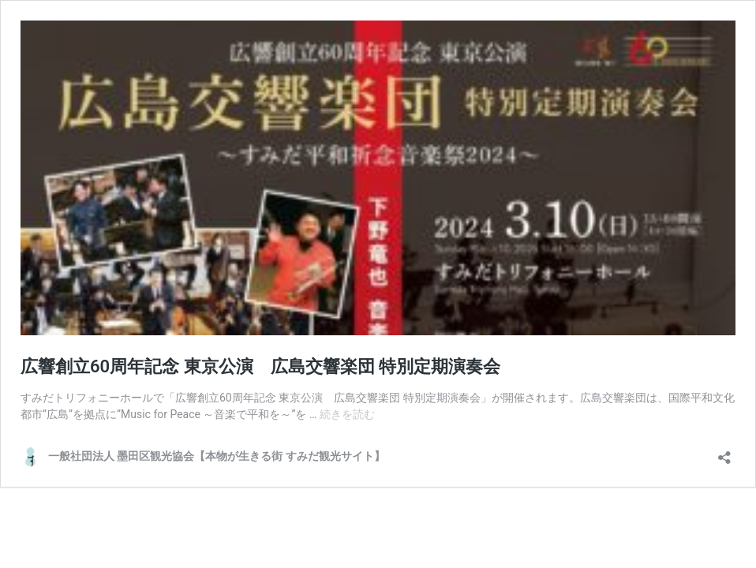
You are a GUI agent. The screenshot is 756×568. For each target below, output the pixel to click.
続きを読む (347, 414)
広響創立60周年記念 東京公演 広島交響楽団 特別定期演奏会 (260, 366)
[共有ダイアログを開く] (724, 452)
